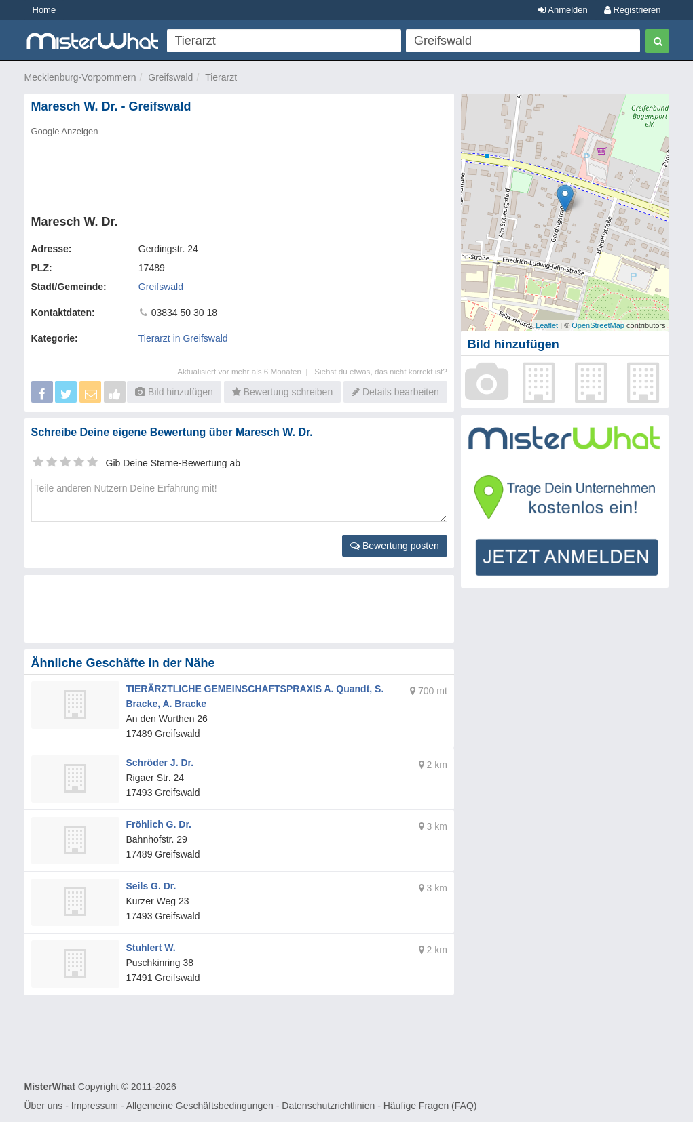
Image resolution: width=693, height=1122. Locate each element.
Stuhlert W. (151, 947)
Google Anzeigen (64, 131)
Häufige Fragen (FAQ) (430, 1105)
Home (44, 10)
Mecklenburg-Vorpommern (80, 77)
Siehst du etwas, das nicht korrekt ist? (380, 371)
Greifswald (170, 77)
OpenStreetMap (598, 325)
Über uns (43, 1105)
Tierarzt (221, 77)
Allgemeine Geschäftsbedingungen (200, 1105)
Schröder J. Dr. (160, 762)
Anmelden (562, 10)
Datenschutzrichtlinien (328, 1105)
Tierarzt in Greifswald (183, 338)
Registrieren (632, 10)
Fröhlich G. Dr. (158, 824)
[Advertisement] (239, 171)
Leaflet (547, 325)
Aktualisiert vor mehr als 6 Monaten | (245, 371)
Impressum (94, 1105)
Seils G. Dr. (151, 886)
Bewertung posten (394, 545)
